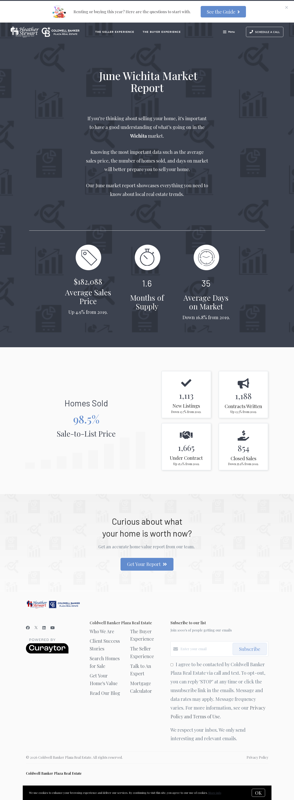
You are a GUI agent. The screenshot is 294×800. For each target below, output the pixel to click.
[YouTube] (52, 627)
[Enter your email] (205, 649)
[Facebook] (28, 627)
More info (214, 792)
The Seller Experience (114, 31)
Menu (229, 32)
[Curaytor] (47, 652)
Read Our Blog (105, 693)
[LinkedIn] (44, 627)
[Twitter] (36, 627)
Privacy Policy (257, 757)
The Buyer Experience (162, 31)
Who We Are (102, 631)
